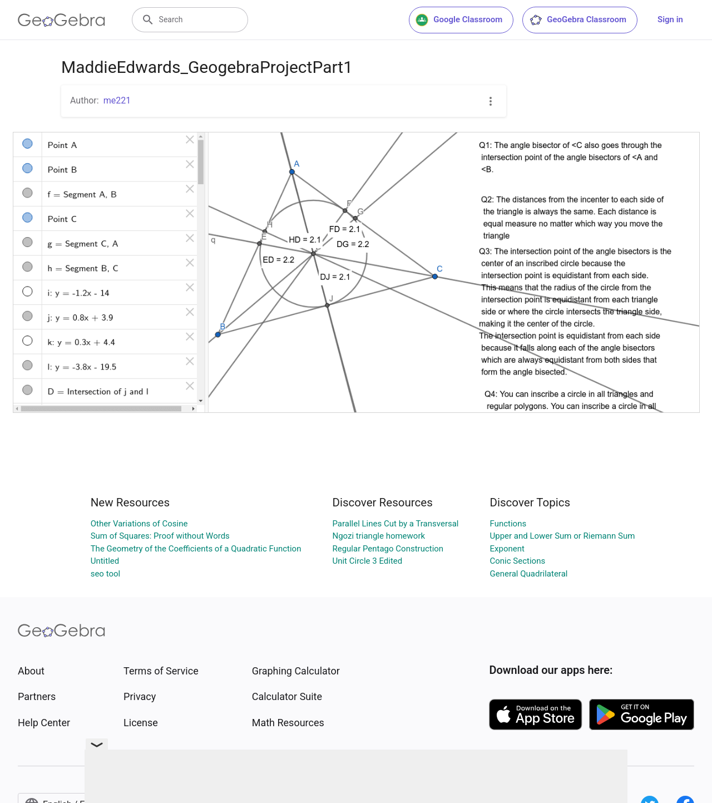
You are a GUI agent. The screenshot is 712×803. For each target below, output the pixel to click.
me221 (117, 100)
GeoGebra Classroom (577, 20)
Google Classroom (459, 20)
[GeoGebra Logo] (61, 20)
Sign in (670, 19)
